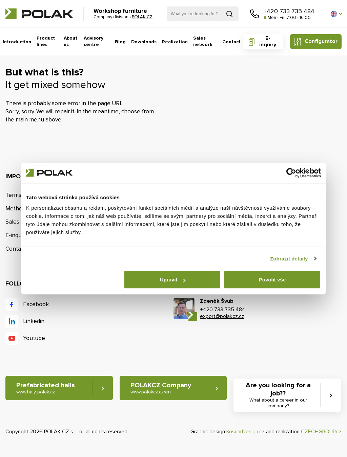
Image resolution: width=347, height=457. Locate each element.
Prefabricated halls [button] (45, 388)
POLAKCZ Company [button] (160, 388)
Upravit (173, 279)
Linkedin (33, 321)
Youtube (34, 338)
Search (229, 14)
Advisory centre (94, 41)
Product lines (46, 41)
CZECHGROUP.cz (321, 431)
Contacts (16, 248)
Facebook (36, 304)
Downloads (144, 42)
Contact (231, 42)
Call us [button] (254, 14)
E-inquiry (267, 41)
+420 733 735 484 (289, 11)
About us (71, 41)
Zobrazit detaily (289, 258)
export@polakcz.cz (222, 316)
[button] (336, 14)
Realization (175, 42)
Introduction (17, 42)
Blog (120, 42)
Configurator (321, 41)
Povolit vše (272, 279)
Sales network (202, 41)
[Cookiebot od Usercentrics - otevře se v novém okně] (291, 173)
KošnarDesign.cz (245, 431)
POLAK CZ (39, 13)
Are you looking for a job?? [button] (278, 395)
